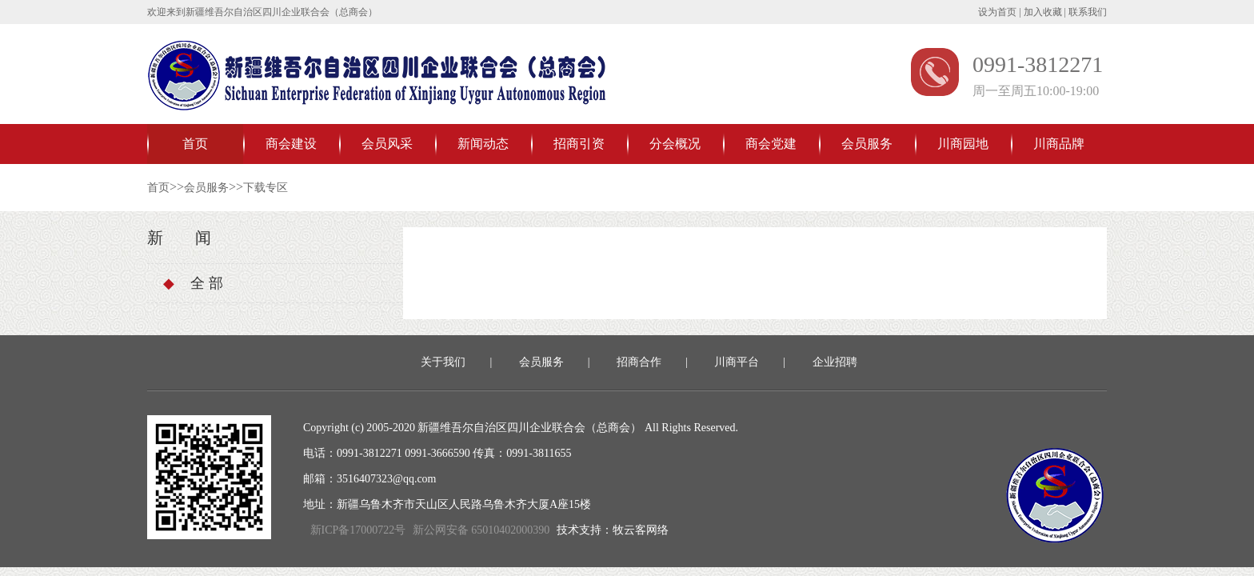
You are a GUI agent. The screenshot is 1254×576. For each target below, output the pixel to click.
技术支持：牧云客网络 (613, 530)
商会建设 (291, 143)
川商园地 (962, 143)
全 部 (193, 283)
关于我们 (443, 362)
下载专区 (265, 188)
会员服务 (867, 143)
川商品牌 (1058, 143)
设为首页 (997, 12)
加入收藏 (1043, 12)
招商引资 (579, 143)
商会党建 (771, 143)
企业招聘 (835, 362)
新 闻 (179, 237)
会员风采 (387, 143)
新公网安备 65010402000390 (481, 530)
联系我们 (1087, 12)
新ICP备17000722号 (358, 530)
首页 (195, 143)
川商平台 (736, 362)
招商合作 (639, 362)
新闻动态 (483, 143)
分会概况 (675, 143)
